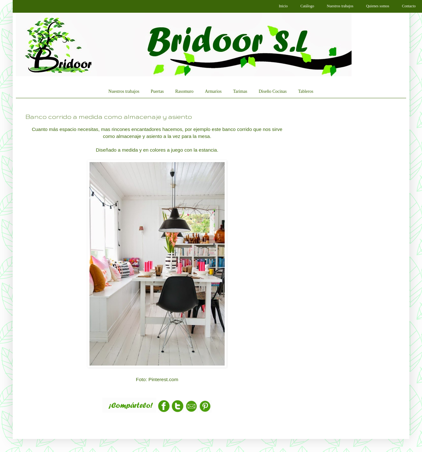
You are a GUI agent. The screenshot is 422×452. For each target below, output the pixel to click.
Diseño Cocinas (273, 91)
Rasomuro (184, 91)
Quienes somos (377, 6)
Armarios (213, 91)
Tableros (305, 91)
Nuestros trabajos (340, 6)
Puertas (157, 91)
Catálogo (307, 6)
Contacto (409, 6)
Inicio (283, 6)
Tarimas (240, 91)
